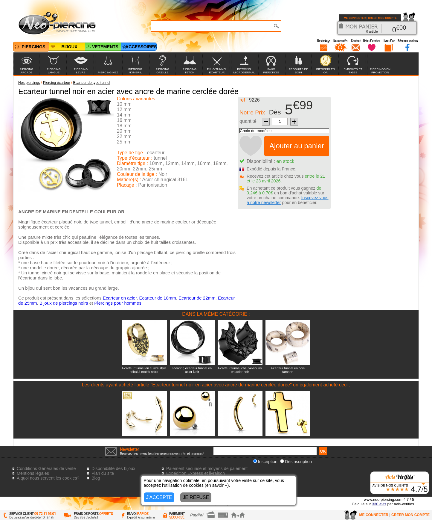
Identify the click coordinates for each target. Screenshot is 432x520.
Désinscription (296, 461)
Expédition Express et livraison (195, 473)
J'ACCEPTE (159, 497)
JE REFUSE (196, 497)
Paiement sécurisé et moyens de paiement (207, 468)
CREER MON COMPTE (382, 17)
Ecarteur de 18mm (157, 297)
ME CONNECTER (355, 17)
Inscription (265, 461)
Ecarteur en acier (120, 297)
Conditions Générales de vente (46, 468)
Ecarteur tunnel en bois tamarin (288, 370)
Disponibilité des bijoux (113, 468)
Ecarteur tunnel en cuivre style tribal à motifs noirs (144, 370)
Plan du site (102, 473)
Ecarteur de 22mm (196, 297)
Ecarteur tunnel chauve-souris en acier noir (240, 370)
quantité (248, 121)
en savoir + (217, 485)
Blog (95, 478)
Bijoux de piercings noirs (63, 303)
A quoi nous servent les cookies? (48, 478)
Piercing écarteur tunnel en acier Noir (192, 370)
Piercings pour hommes (117, 303)
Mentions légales (33, 473)
